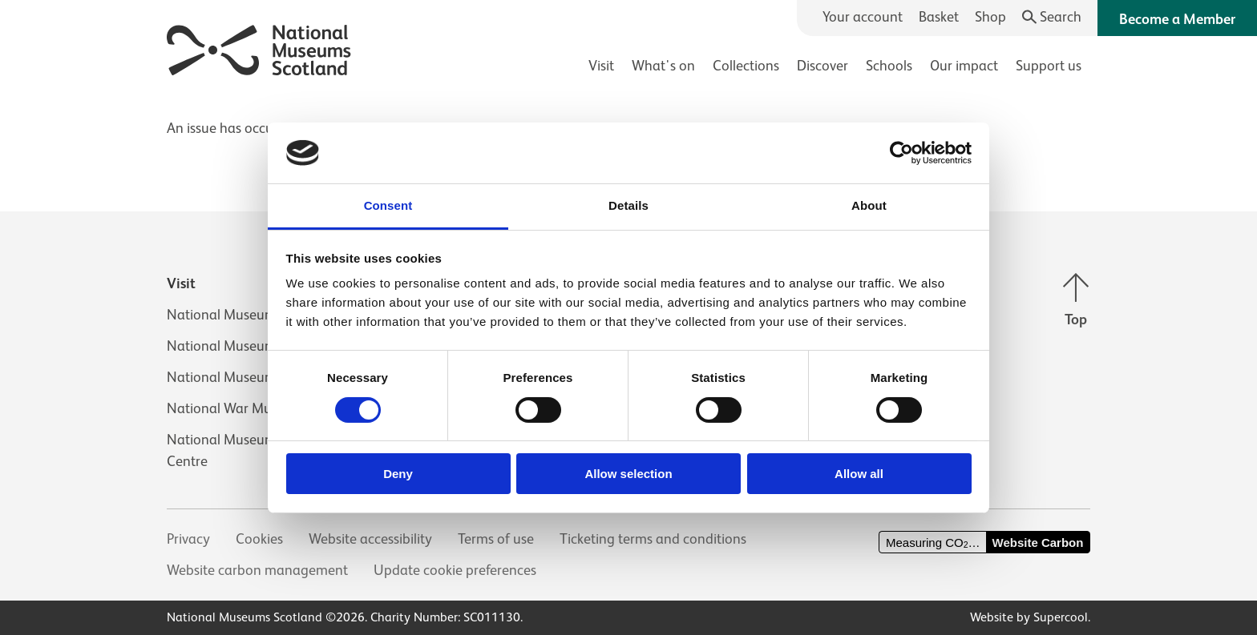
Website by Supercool (1029, 617)
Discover (822, 66)
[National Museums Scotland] (259, 47)
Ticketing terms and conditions (653, 539)
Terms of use (496, 539)
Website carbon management (257, 570)
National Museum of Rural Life (259, 377)
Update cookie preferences (455, 570)
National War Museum (236, 408)
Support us (1048, 66)
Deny (398, 473)
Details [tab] (628, 205)
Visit (601, 66)
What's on (663, 66)
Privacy (188, 539)
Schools (889, 66)
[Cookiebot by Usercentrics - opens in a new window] (901, 153)
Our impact (964, 66)
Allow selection (628, 473)
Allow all (859, 473)
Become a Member (1177, 19)
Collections (746, 66)
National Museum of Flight (248, 346)
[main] (628, 120)
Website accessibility (370, 539)
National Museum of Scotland (258, 315)
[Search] (1052, 17)
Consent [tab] (388, 205)
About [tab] (869, 205)
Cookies (259, 539)
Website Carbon (1038, 542)
